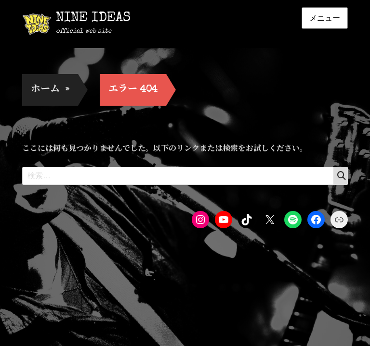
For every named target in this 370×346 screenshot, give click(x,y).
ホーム (50, 90)
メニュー (324, 18)
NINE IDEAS (93, 18)
